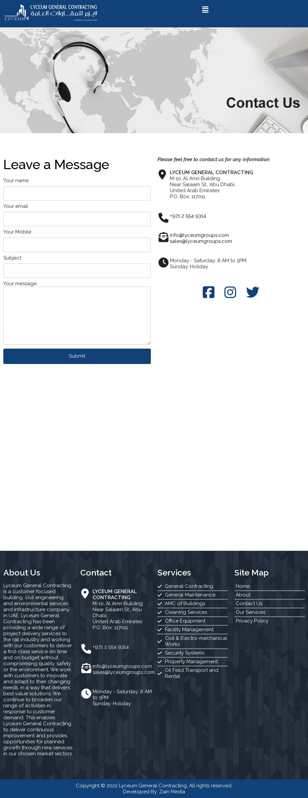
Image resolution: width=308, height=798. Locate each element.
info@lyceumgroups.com (199, 235)
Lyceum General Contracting (153, 786)
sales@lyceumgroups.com (201, 241)
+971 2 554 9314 (188, 216)
